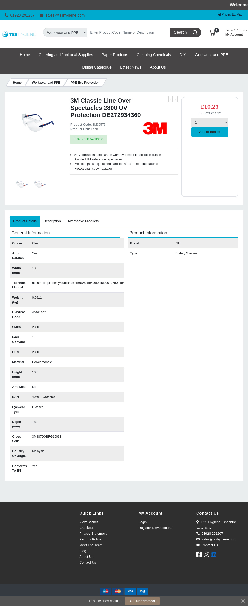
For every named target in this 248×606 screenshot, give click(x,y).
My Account (236, 31)
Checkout (86, 528)
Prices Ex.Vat (230, 14)
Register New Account (155, 528)
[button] (212, 32)
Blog (82, 551)
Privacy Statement (93, 533)
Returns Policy (90, 539)
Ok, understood (142, 601)
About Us (86, 556)
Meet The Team (91, 545)
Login (142, 522)
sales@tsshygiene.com (62, 15)
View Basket (88, 522)
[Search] (129, 32)
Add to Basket (209, 132)
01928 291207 (20, 15)
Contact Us (87, 562)
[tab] (25, 221)
